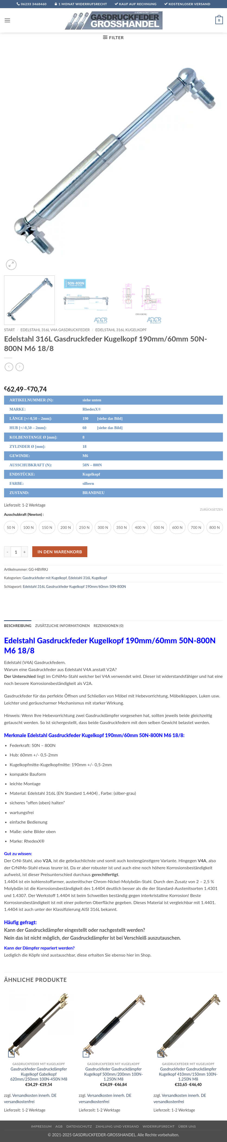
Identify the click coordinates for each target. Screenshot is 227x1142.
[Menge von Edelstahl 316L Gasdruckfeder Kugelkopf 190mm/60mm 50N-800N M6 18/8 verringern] (7, 551)
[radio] (11, 527)
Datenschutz (79, 1126)
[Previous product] (19, 367)
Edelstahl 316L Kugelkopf (121, 330)
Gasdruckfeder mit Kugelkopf (45, 578)
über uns (187, 1126)
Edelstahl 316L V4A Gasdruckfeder (55, 330)
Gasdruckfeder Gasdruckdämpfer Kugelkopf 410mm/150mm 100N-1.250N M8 (188, 1074)
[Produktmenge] (16, 551)
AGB (59, 1126)
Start (9, 330)
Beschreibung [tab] (17, 625)
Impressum (41, 1126)
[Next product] (9, 367)
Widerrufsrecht (159, 1126)
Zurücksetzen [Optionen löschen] (211, 509)
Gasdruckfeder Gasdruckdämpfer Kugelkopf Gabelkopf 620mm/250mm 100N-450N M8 (38, 1074)
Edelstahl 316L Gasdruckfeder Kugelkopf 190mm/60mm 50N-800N (74, 586)
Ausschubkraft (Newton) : (24, 515)
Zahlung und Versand (117, 1126)
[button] (7, 20)
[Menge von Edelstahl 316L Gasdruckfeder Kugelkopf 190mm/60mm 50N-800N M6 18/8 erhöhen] (24, 551)
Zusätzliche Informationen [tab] (62, 625)
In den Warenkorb (60, 551)
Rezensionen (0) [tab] (108, 625)
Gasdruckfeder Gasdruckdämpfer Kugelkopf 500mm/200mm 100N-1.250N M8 (113, 1074)
